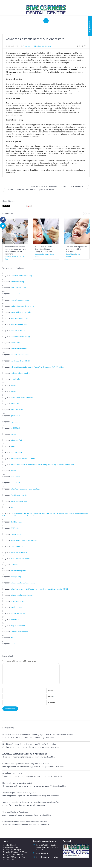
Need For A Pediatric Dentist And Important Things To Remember (57, 186)
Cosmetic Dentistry (44, 46)
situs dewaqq (15, 477)
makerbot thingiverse (18, 571)
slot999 (13, 434)
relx (12, 507)
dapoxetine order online (19, 318)
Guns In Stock (16, 534)
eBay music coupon (18, 625)
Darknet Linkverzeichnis (19, 632)
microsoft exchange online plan (22, 595)
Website (51, 702)
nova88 (13, 471)
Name (51, 690)
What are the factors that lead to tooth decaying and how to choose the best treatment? (15, 250)
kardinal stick (15, 483)
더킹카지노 (15, 528)
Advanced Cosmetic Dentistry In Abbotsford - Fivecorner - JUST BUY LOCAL (37, 367)
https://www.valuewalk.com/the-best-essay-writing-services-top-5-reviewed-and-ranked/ (42, 464)
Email (51, 696)
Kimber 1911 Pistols (18, 613)
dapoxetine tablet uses (19, 324)
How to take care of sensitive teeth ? (17, 783)
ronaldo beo (15, 403)
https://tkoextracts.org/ (19, 501)
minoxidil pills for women (20, 355)
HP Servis (14, 564)
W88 (12, 638)
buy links (14, 644)
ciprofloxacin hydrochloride (20, 361)
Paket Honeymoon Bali (19, 495)
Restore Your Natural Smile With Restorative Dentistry (24, 821)
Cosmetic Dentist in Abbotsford (15, 812)
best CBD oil (15, 619)
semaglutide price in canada (21, 312)
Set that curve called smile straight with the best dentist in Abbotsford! (31, 802)
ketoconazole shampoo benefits (22, 294)
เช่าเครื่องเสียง (15, 379)
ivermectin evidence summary (21, 275)
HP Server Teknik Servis (19, 552)
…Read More (49, 737)
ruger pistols (15, 422)
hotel (12, 446)
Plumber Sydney (17, 452)
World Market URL (17, 546)
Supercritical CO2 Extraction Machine (24, 540)
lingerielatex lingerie (18, 601)
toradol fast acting (17, 282)
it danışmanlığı (16, 577)
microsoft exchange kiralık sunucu (23, 583)
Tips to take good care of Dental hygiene (18, 792)
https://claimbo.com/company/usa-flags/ (25, 489)
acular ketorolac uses (18, 288)
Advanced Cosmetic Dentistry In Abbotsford (24, 754)
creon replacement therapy (20, 336)
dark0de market (16, 522)
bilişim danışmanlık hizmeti (20, 558)
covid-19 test (15, 428)
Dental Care (70, 254)
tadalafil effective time (19, 349)
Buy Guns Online (17, 410)
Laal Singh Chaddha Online (20, 373)
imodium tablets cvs (18, 330)
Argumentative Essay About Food (23, 458)
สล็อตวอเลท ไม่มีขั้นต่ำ (18, 440)
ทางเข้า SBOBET (16, 607)
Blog (35, 46)
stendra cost (15, 343)
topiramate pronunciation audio (22, 306)
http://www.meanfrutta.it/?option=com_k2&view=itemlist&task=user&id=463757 (39, 589)
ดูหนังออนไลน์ (15, 416)
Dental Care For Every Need (13, 773)
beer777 (14, 385)
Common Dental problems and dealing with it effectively (31, 190)
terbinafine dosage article (20, 300)
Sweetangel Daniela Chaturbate (22, 397)
